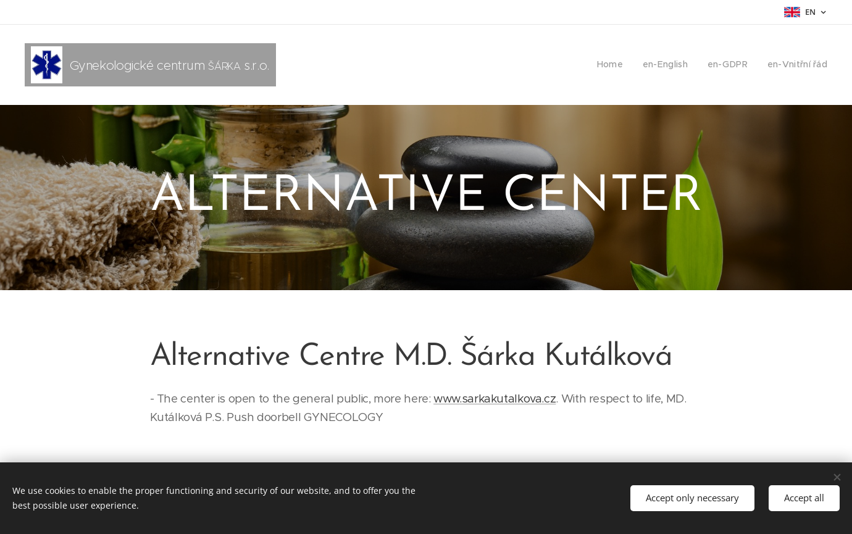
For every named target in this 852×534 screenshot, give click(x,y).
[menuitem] (619, 64)
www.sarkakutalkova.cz (494, 398)
